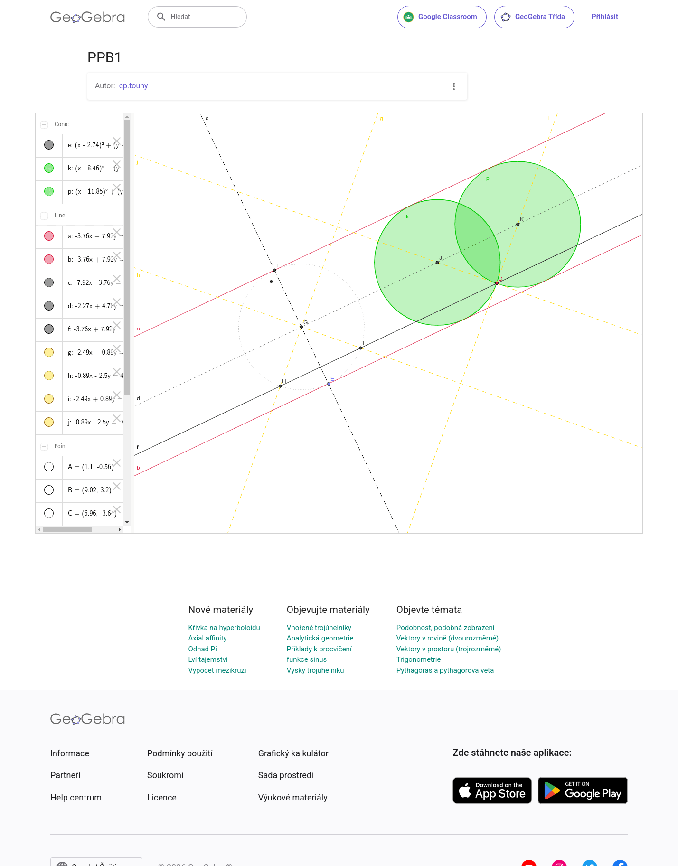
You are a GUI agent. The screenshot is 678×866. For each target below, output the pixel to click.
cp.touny (133, 85)
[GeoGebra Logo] (87, 17)
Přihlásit (605, 16)
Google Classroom (440, 17)
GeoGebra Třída (532, 17)
